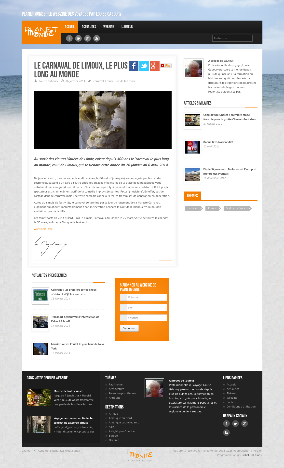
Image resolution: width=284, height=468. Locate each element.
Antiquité (115, 397)
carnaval (99, 81)
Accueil (69, 26)
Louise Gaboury (41, 32)
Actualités (89, 26)
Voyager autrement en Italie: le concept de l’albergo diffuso (73, 420)
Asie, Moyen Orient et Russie (124, 431)
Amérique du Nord (120, 418)
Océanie (114, 440)
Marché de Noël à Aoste (68, 391)
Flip (165, 65)
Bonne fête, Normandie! (218, 142)
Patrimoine (116, 384)
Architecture (116, 389)
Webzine (108, 26)
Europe (113, 435)
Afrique (113, 413)
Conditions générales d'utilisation (59, 450)
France (109, 81)
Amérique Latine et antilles (124, 422)
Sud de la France (125, 81)
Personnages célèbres (122, 393)
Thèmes (192, 195)
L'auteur (127, 26)
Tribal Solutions (252, 455)
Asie (111, 427)
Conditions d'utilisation (241, 406)
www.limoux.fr (43, 229)
